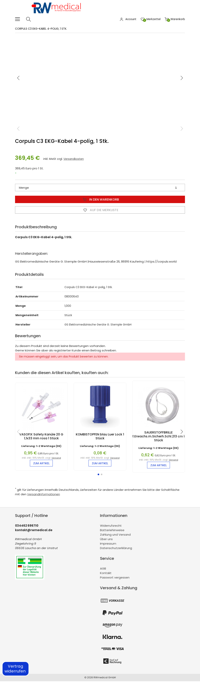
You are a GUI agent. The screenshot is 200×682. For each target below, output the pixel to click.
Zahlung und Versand (115, 535)
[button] (182, 77)
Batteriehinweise (112, 531)
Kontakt (106, 573)
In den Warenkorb (100, 199)
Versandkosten (73, 159)
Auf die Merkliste (100, 210)
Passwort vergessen (114, 578)
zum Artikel (41, 463)
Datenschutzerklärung (116, 549)
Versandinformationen (43, 495)
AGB (103, 569)
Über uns (106, 540)
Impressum (108, 544)
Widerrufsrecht (111, 526)
